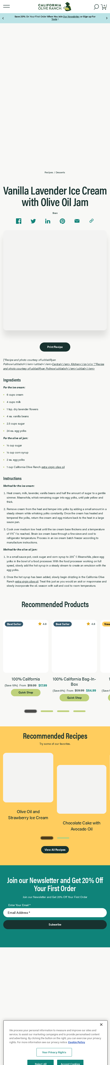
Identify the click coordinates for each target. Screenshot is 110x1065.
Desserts (60, 172)
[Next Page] (107, 18)
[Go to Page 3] (63, 711)
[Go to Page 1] (31, 711)
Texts (54, 19)
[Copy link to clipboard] (92, 221)
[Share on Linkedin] (48, 221)
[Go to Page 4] (79, 711)
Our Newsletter (71, 16)
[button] (6, 6)
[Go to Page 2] (47, 711)
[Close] (101, 1050)
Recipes (49, 172)
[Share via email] (77, 221)
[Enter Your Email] (55, 912)
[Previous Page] (3, 18)
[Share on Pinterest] (62, 221)
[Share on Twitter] (33, 221)
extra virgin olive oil (53, 467)
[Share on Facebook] (19, 221)
